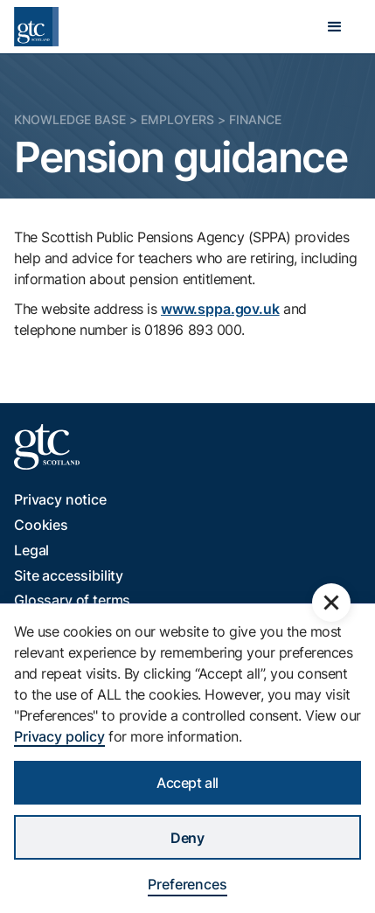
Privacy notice (60, 499)
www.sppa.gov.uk (220, 308)
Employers (177, 119)
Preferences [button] (187, 884)
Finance (255, 119)
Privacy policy (59, 736)
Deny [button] (187, 838)
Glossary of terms (72, 600)
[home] (36, 26)
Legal (31, 550)
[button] (335, 27)
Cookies (41, 524)
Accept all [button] (187, 782)
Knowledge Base (70, 119)
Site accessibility (68, 575)
